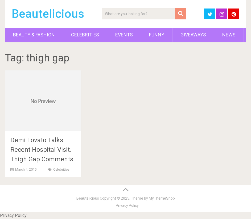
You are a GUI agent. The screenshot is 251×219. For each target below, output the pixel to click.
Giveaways (193, 34)
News (229, 34)
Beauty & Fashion (34, 34)
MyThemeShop (162, 198)
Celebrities (85, 34)
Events (124, 34)
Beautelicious (48, 14)
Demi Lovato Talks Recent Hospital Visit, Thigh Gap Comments (41, 149)
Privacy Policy (127, 205)
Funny (156, 34)
